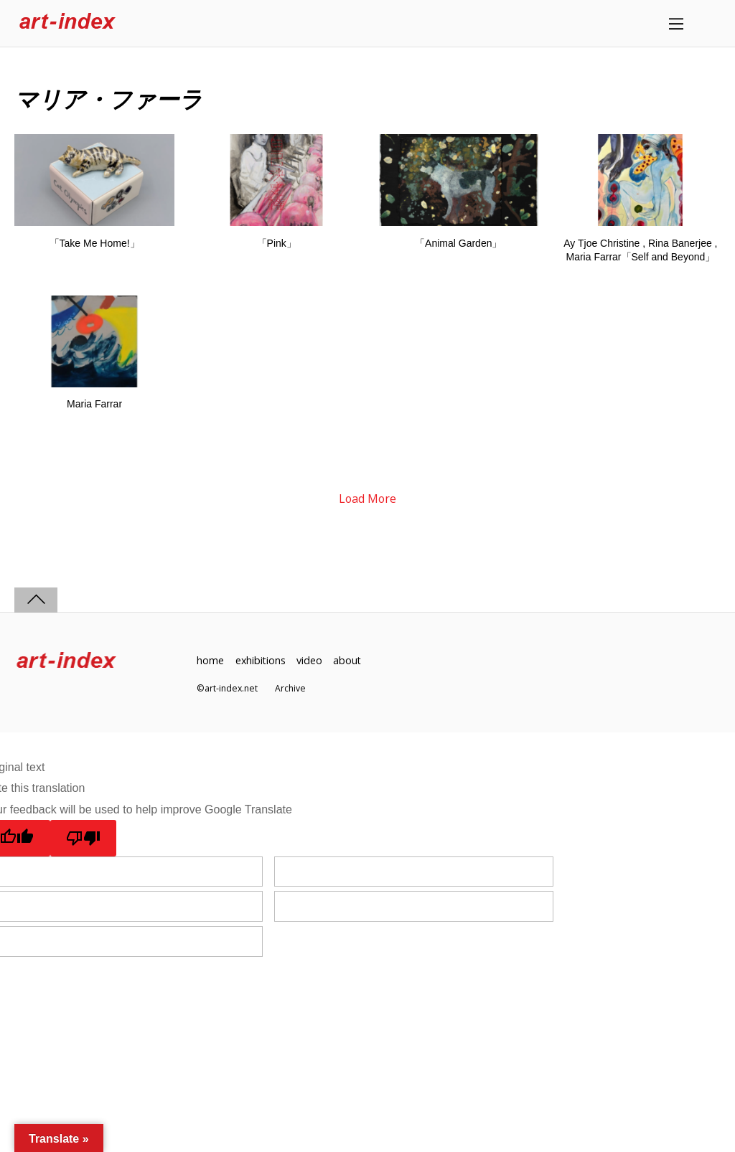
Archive (290, 688)
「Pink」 (276, 243)
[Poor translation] (83, 838)
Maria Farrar (94, 404)
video (311, 661)
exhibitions (261, 661)
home (210, 661)
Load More (367, 498)
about (349, 661)
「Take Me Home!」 (95, 243)
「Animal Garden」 (458, 243)
